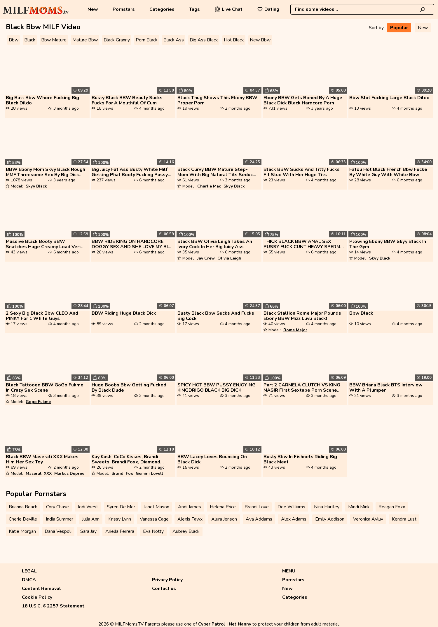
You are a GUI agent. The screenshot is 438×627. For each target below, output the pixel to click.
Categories (161, 9)
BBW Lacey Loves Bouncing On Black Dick (212, 459)
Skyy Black (36, 186)
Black (29, 40)
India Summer (59, 519)
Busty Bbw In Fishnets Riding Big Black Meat (300, 459)
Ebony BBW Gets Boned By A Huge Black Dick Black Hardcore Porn (303, 100)
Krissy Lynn (119, 519)
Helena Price (223, 507)
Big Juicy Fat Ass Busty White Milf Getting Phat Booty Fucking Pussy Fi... (130, 172)
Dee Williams (291, 507)
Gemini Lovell (149, 473)
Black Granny (117, 40)
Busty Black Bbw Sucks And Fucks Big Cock (215, 316)
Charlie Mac (209, 186)
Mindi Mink (359, 507)
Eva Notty (153, 531)
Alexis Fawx (190, 519)
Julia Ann (91, 519)
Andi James (189, 507)
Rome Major (295, 330)
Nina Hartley (326, 507)
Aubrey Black (186, 531)
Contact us (164, 588)
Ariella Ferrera (119, 531)
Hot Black (234, 40)
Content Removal (41, 588)
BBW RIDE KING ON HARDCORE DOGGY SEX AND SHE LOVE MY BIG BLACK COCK (131, 244)
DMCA (29, 580)
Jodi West (88, 507)
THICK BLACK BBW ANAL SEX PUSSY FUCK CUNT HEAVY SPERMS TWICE (303, 244)
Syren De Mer (121, 507)
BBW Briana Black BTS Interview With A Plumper (386, 387)
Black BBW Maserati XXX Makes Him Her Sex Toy (42, 459)
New (93, 9)
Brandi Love (257, 507)
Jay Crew (206, 258)
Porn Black (147, 40)
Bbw (13, 40)
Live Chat (228, 9)
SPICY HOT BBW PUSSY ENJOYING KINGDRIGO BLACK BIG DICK (216, 387)
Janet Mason (156, 507)
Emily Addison (329, 519)
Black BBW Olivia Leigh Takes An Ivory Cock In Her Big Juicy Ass (214, 244)
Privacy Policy (167, 580)
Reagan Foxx (391, 507)
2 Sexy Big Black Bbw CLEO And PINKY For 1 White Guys (42, 316)
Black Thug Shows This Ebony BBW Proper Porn (217, 100)
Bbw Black (361, 313)
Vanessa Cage (154, 519)
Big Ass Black (204, 40)
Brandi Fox (122, 473)
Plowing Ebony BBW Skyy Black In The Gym (387, 244)
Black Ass (173, 40)
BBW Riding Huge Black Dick (124, 313)
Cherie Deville (23, 519)
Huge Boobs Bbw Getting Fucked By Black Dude (129, 387)
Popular (399, 27)
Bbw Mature (54, 40)
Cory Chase (57, 507)
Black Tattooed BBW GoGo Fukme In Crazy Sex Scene (44, 387)
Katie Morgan (22, 531)
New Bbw (260, 40)
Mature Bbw (85, 40)
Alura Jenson (224, 519)
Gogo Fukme (38, 401)
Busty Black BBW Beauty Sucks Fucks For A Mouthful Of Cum (127, 100)
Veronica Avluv (368, 519)
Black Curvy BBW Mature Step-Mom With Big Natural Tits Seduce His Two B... (216, 172)
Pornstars (124, 9)
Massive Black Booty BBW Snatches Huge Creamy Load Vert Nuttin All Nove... (43, 244)
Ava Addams (259, 519)
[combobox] (362, 9)
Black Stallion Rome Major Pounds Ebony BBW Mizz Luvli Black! (302, 316)
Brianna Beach (23, 507)
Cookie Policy (37, 597)
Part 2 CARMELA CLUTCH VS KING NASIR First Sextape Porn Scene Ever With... (302, 387)
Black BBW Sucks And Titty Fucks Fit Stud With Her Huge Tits (302, 172)
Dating (268, 9)
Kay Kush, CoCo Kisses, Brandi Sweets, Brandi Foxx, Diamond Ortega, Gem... (126, 459)
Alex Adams (293, 519)
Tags (194, 9)
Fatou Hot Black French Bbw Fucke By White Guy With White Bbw (388, 172)
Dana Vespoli (58, 531)
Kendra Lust (404, 519)
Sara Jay (88, 531)
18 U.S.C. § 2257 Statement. (53, 606)
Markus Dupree (69, 473)
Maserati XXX (39, 473)
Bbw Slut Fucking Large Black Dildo (389, 97)
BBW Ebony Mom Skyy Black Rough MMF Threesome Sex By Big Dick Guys (45, 172)
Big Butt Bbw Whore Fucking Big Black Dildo (42, 100)
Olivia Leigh (229, 258)
